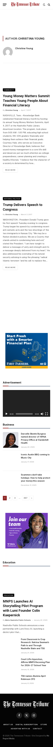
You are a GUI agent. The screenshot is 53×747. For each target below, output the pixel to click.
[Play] (6, 413)
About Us (8, 725)
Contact (37, 729)
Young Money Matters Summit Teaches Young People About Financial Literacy (26, 100)
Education (8, 595)
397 (25, 498)
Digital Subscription (27, 725)
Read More (10, 170)
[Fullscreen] (46, 413)
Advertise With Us (20, 729)
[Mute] (42, 413)
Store (44, 725)
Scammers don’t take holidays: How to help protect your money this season (35, 477)
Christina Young (24, 48)
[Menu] (5, 4)
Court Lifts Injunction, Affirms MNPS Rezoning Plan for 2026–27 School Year (35, 662)
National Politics (12, 199)
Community (9, 90)
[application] (26, 403)
